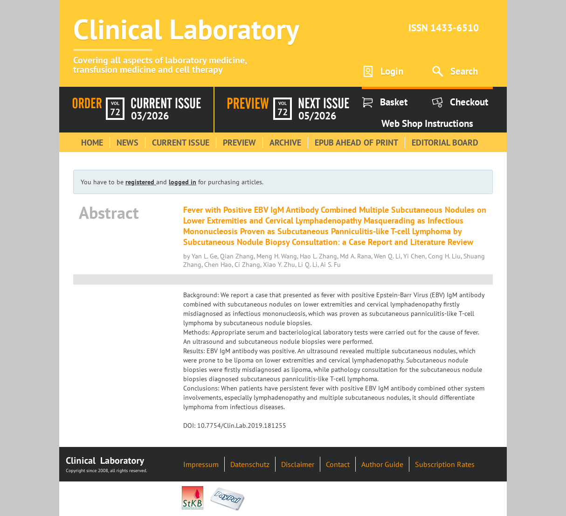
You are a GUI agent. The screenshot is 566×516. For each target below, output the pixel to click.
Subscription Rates (445, 464)
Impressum (201, 464)
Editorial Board (445, 142)
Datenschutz (249, 464)
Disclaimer (297, 464)
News (127, 142)
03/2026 (150, 116)
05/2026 (317, 116)
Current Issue (180, 142)
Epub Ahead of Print (356, 142)
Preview (239, 142)
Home (92, 142)
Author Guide (382, 464)
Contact (338, 464)
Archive (285, 142)
